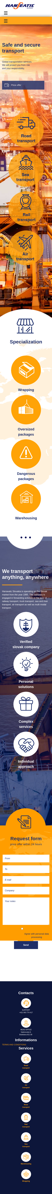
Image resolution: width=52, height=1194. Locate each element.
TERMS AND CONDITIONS (14, 1045)
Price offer (16, 85)
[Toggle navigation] (6, 12)
